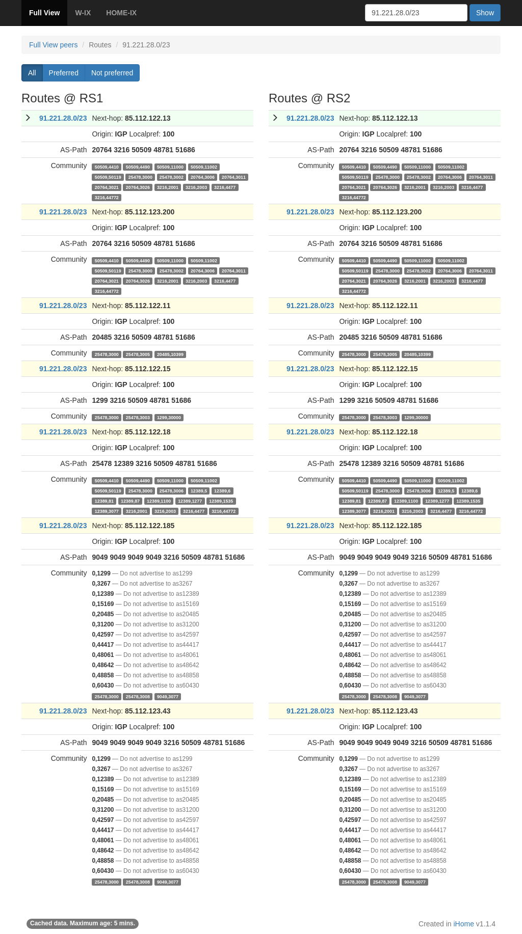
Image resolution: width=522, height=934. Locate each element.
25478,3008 (138, 696)
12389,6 (222, 490)
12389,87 (130, 500)
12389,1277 (190, 500)
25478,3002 (172, 176)
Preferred (64, 73)
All (32, 73)
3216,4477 (225, 186)
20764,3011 (234, 176)
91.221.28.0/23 (63, 118)
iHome (464, 924)
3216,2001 (167, 186)
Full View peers (53, 45)
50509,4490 (138, 166)
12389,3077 (107, 510)
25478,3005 (138, 353)
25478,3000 (140, 176)
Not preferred (112, 73)
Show (485, 13)
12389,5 (199, 490)
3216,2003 (196, 186)
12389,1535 (221, 500)
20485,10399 (170, 353)
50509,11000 (170, 166)
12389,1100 (159, 500)
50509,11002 (204, 166)
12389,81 (104, 500)
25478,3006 (172, 490)
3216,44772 (107, 197)
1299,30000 (169, 417)
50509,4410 (107, 166)
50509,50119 (108, 176)
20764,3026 (138, 186)
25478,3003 (138, 417)
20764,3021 (107, 186)
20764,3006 (203, 176)
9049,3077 (167, 696)
